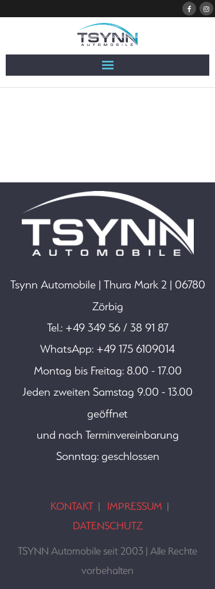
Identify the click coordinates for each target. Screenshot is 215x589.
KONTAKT (71, 506)
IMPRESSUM (134, 506)
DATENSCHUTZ (108, 525)
